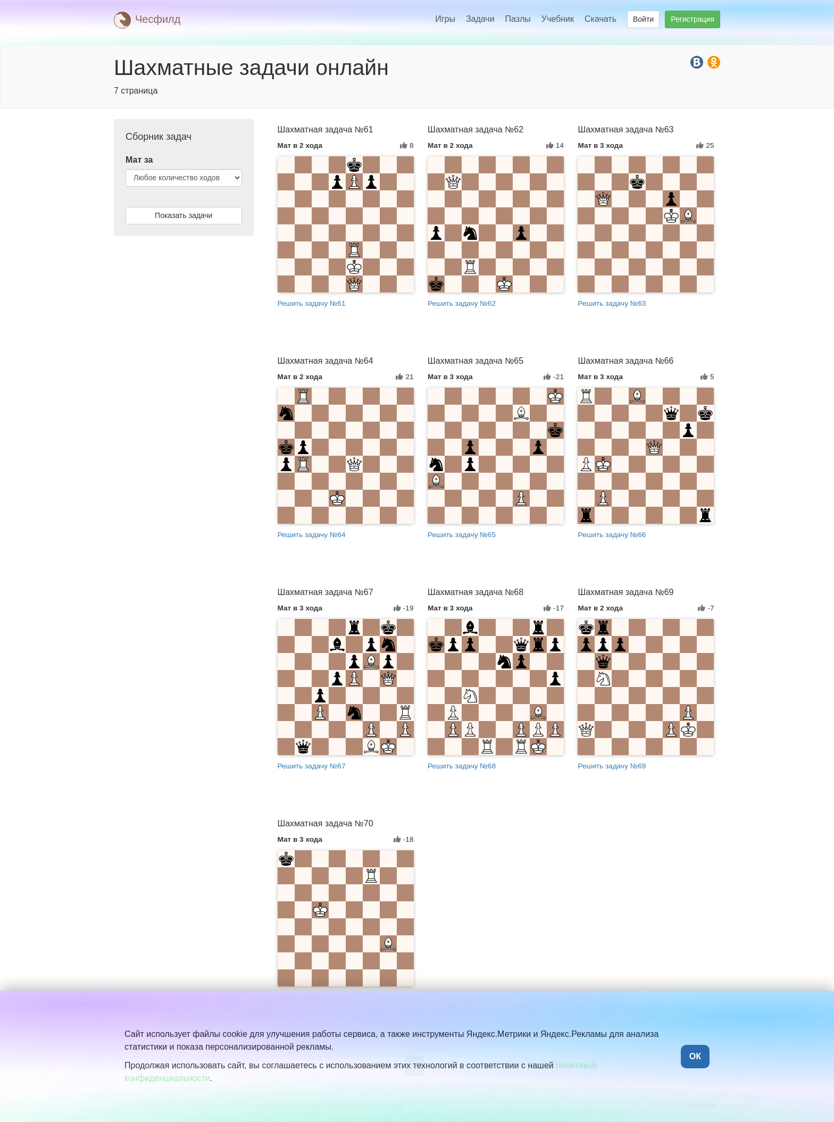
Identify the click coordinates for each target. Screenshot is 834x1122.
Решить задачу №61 (312, 303)
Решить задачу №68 (462, 766)
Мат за (139, 159)
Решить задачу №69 (612, 766)
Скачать (600, 18)
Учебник (557, 18)
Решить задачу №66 (612, 535)
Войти (643, 19)
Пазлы (518, 18)
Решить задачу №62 (462, 303)
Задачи (480, 18)
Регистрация (692, 19)
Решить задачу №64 (312, 535)
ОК (695, 1056)
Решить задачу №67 (312, 766)
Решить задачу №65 (462, 535)
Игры (445, 18)
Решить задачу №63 (612, 303)
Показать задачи (183, 215)
